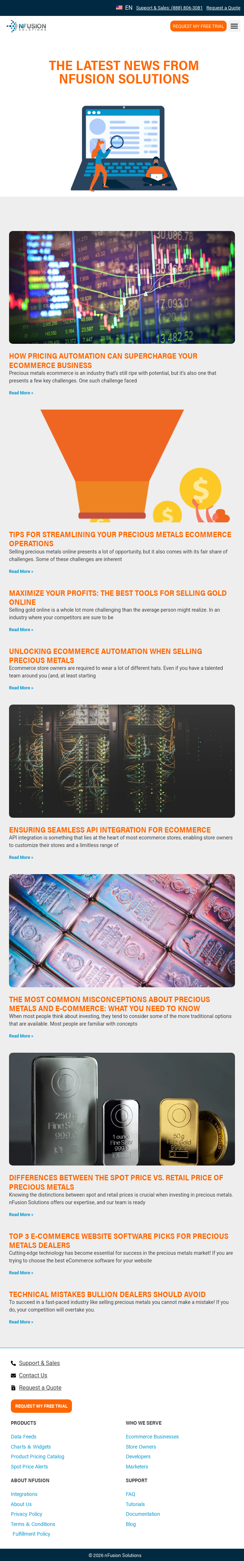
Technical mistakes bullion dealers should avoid (107, 1293)
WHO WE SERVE (144, 1422)
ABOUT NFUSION (30, 1480)
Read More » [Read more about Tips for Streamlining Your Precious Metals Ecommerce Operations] (21, 571)
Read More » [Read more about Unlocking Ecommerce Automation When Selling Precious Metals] (21, 687)
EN (124, 7)
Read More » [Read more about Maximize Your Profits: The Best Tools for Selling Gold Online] (21, 629)
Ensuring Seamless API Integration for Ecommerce (110, 829)
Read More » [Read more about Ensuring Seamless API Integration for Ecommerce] (21, 857)
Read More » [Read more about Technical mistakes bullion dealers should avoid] (21, 1322)
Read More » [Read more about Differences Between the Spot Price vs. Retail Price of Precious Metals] (21, 1214)
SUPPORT (136, 1480)
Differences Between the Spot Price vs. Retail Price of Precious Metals (116, 1182)
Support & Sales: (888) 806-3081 (169, 7)
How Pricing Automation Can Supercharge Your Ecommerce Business (103, 360)
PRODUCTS (23, 1422)
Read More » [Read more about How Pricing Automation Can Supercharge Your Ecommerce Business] (21, 392)
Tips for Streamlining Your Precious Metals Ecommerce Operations (120, 538)
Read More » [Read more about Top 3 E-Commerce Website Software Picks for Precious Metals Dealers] (21, 1272)
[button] (234, 26)
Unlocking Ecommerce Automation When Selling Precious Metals (105, 655)
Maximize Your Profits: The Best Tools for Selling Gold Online (118, 597)
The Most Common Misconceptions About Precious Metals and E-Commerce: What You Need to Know (109, 1003)
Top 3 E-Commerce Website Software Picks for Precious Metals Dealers (118, 1240)
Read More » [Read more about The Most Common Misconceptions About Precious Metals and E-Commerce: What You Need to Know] (21, 1036)
